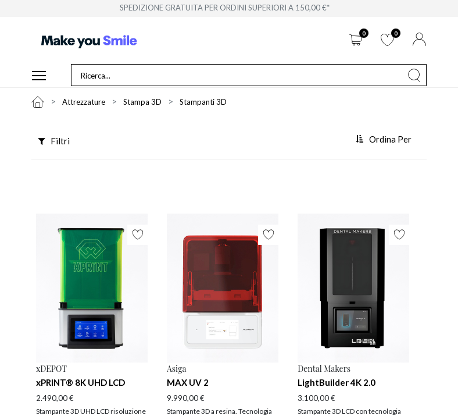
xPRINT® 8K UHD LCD (80, 383)
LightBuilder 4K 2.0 (336, 383)
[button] (384, 140)
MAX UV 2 (188, 383)
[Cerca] (414, 76)
